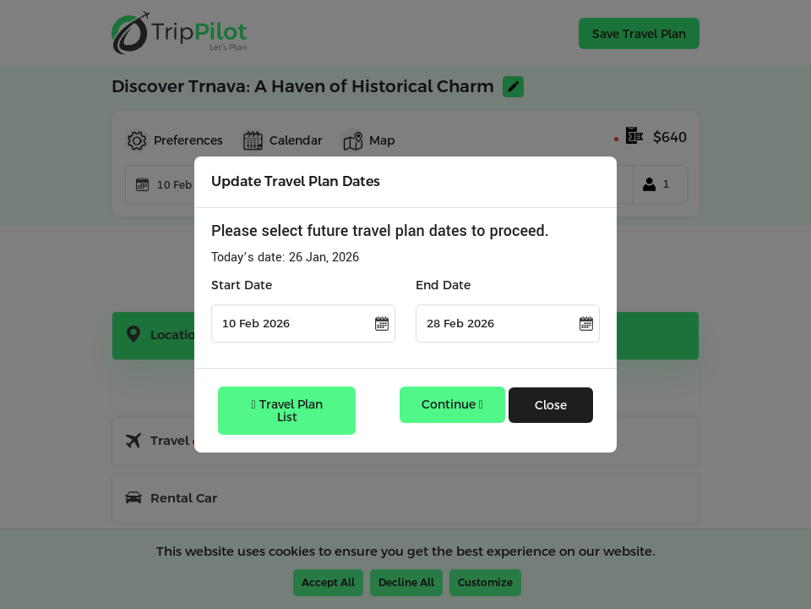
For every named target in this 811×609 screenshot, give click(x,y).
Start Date (241, 285)
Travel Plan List (287, 411)
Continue (452, 404)
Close (551, 405)
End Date (443, 285)
